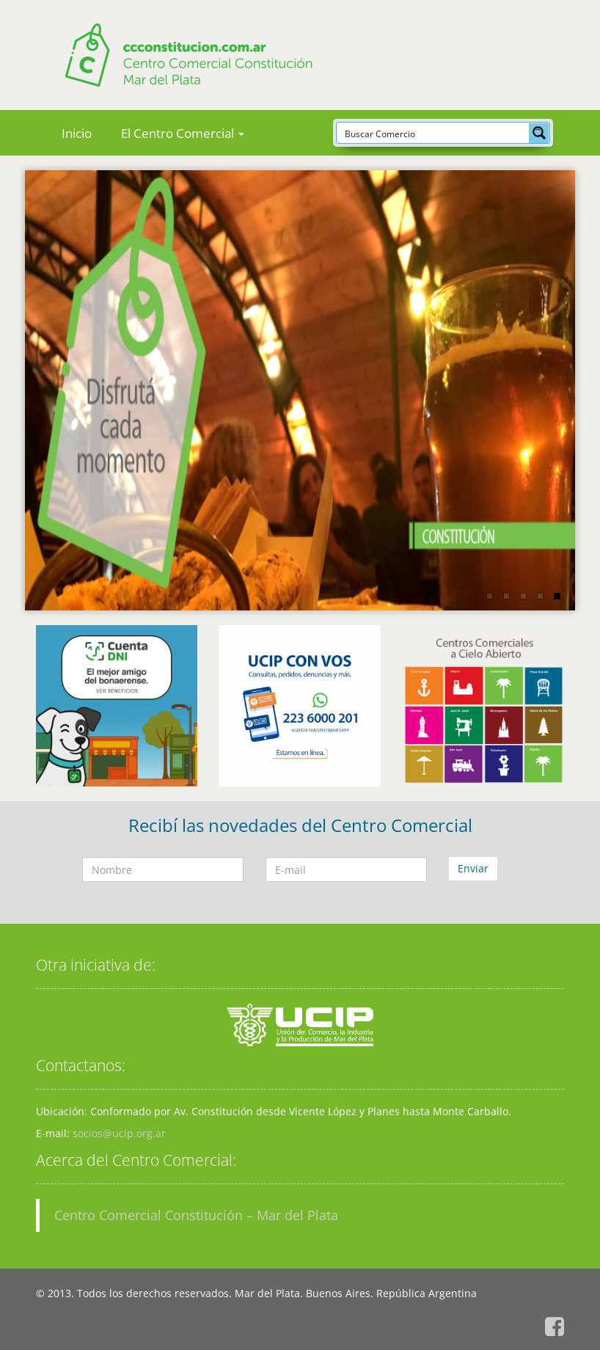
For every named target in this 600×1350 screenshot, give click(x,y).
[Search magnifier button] (539, 133)
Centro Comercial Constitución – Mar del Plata (196, 1215)
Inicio (77, 133)
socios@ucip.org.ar (119, 1133)
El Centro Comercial (182, 133)
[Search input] (433, 133)
